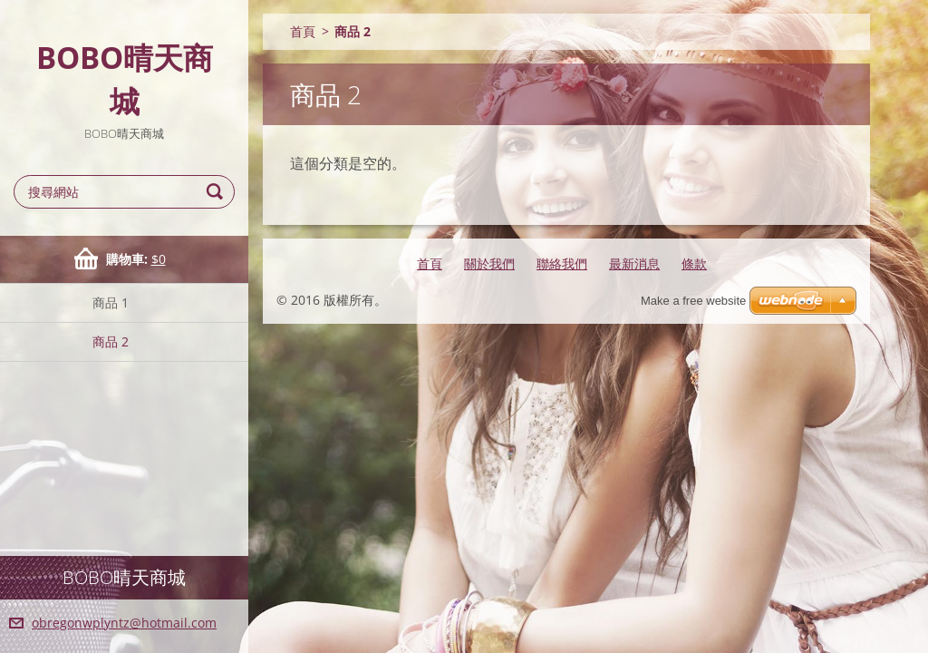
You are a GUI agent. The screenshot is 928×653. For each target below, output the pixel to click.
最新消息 (634, 263)
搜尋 (217, 191)
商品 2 (110, 341)
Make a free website (693, 300)
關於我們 (489, 263)
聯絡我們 (561, 263)
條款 (694, 263)
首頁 (302, 31)
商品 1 (110, 302)
